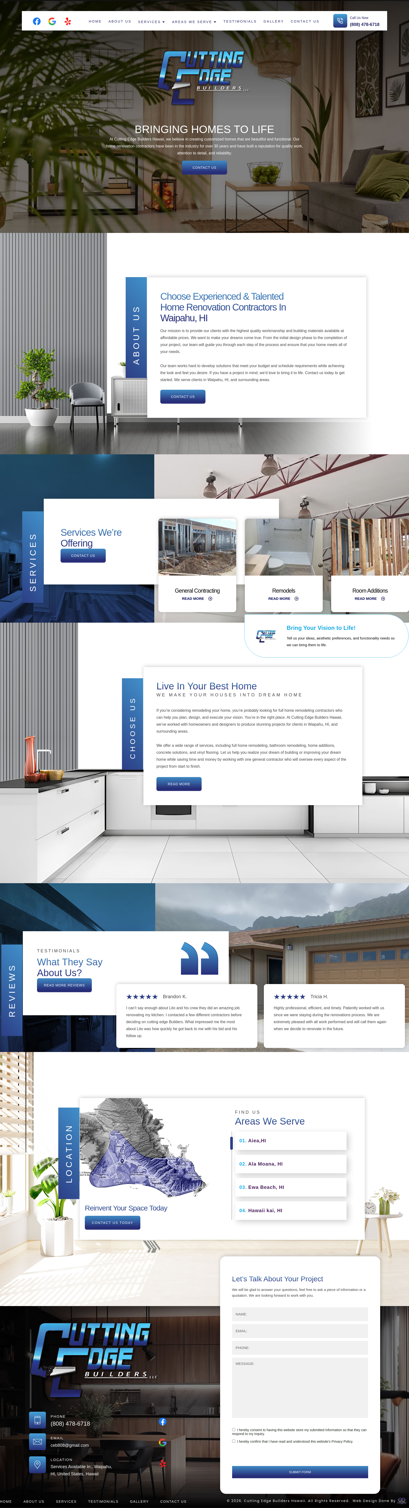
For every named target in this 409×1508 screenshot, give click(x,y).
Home (95, 21)
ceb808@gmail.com (70, 1445)
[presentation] (268, 1456)
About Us (119, 21)
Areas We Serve (192, 22)
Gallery (273, 21)
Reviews (12, 990)
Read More (197, 598)
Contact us (305, 21)
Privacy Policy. (342, 1441)
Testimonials (240, 21)
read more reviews (64, 985)
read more (179, 784)
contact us (204, 168)
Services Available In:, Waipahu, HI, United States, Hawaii (81, 1470)
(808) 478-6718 (364, 24)
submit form (300, 1472)
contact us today (112, 1223)
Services (149, 22)
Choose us (132, 727)
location (69, 1153)
